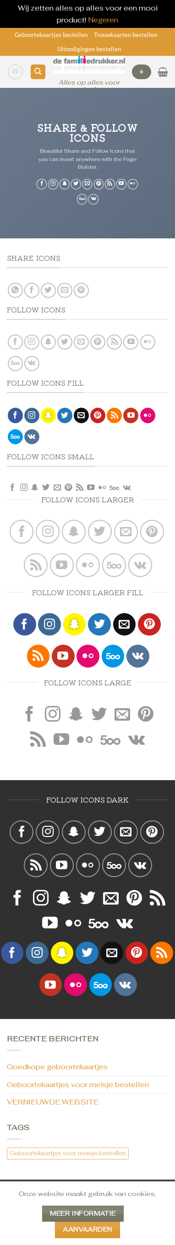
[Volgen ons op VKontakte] (93, 199)
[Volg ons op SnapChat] (64, 184)
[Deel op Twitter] (48, 290)
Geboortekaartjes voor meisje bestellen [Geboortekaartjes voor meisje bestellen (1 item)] (68, 1153)
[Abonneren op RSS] (110, 184)
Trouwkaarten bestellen (125, 34)
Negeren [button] (103, 20)
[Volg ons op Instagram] (53, 184)
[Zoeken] (38, 72)
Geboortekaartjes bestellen (51, 34)
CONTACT (37, 1212)
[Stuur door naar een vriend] (64, 290)
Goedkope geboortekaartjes (57, 1067)
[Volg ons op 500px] (82, 199)
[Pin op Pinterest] (81, 290)
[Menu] (15, 72)
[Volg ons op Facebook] (42, 184)
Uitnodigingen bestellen (89, 49)
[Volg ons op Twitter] (76, 184)
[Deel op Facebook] (31, 290)
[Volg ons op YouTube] (121, 184)
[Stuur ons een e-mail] (87, 184)
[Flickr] (132, 184)
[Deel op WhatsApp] (15, 290)
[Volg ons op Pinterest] (98, 184)
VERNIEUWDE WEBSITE (52, 1102)
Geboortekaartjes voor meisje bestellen (78, 1084)
